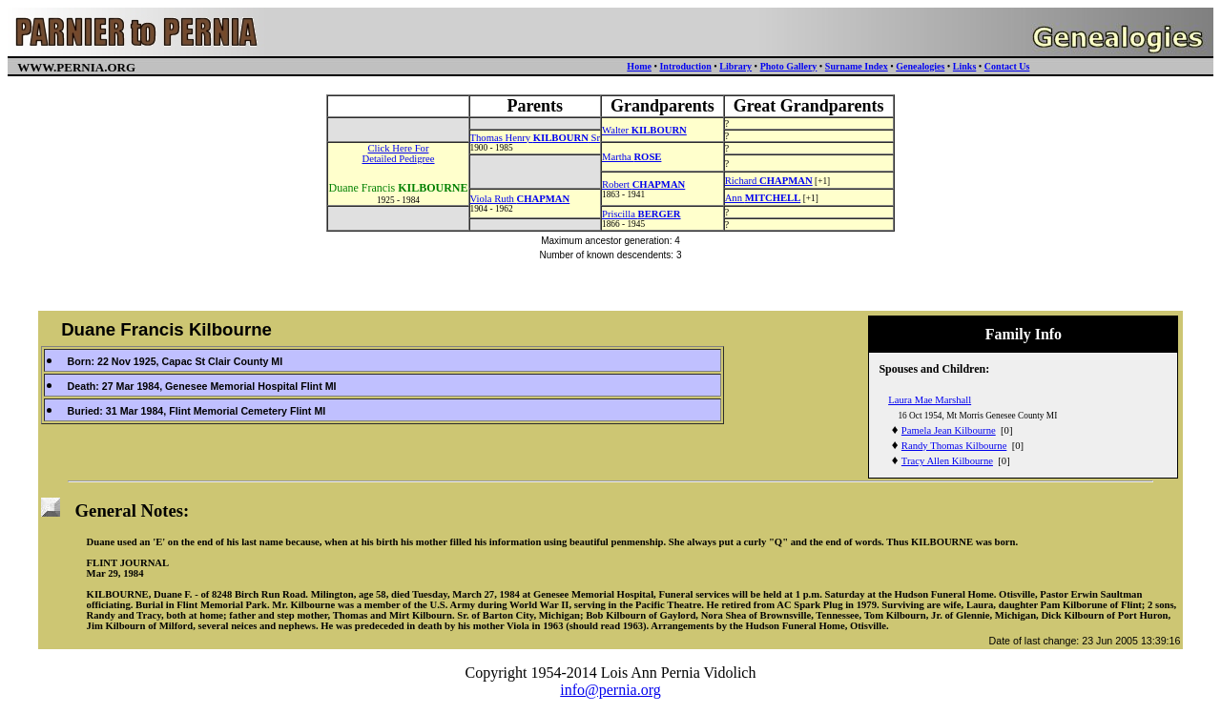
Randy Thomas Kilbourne (954, 445)
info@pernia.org (610, 690)
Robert (643, 184)
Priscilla (641, 214)
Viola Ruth (520, 199)
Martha (631, 157)
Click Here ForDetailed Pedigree (398, 153)
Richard (769, 180)
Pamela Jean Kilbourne (948, 430)
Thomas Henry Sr (535, 138)
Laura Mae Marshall (929, 400)
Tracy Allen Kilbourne (947, 461)
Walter (644, 130)
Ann (763, 198)
